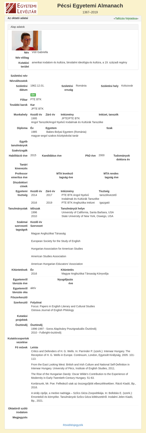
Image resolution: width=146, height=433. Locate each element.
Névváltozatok (19, 80)
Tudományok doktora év (121, 157)
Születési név (19, 75)
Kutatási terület (23, 64)
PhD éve (90, 155)
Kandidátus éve (52, 155)
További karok (19, 104)
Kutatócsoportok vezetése (18, 340)
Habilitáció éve (18, 155)
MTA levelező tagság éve (64, 175)
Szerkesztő (21, 302)
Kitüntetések (20, 269)
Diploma (22, 128)
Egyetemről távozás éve (20, 281)
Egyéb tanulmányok (19, 143)
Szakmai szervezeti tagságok (21, 225)
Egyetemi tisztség (21, 193)
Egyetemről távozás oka (19, 290)
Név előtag (22, 57)
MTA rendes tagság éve (111, 175)
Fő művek (21, 347)
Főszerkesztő (19, 297)
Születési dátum (22, 87)
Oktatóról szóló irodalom (18, 410)
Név (26, 52)
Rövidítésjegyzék (73, 425)
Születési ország (67, 87)
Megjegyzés (20, 417)
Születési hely (110, 86)
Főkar (24, 99)
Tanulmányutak (18, 208)
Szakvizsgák (20, 150)
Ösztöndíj (21, 324)
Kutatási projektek (21, 317)
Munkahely (20, 114)
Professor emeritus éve (19, 175)
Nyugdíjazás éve (65, 281)
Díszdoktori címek (20, 184)
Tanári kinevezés (21, 166)
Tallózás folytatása (126, 18)
